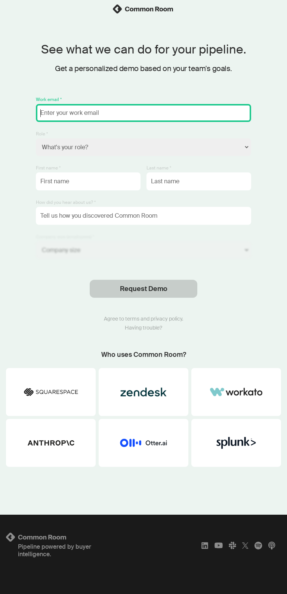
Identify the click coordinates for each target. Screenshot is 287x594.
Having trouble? (143, 327)
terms (132, 318)
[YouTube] (219, 545)
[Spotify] (258, 545)
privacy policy (166, 318)
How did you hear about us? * (66, 202)
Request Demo (143, 288)
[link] (143, 8)
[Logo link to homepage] (51, 537)
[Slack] (232, 545)
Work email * (49, 99)
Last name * (158, 168)
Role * (42, 134)
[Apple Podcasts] (271, 545)
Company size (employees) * (65, 237)
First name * (48, 168)
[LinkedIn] (205, 545)
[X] (245, 545)
